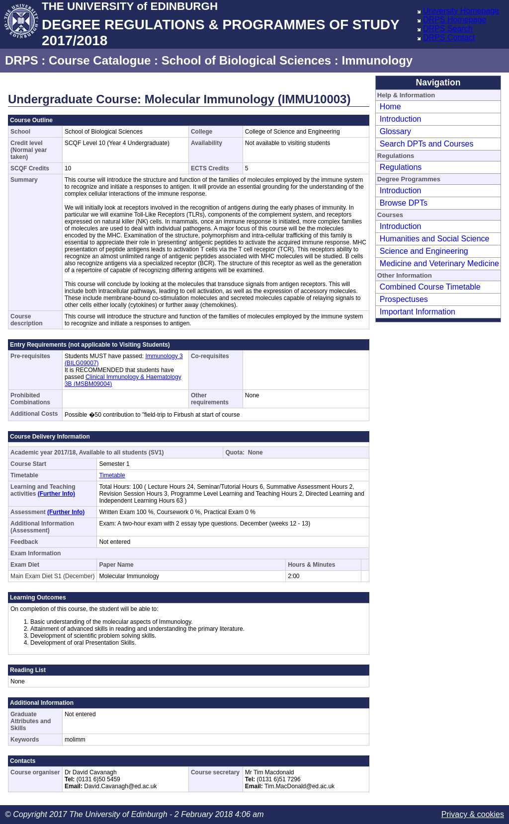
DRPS (21, 60)
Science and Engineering (424, 251)
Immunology (377, 60)
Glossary (395, 131)
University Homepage (461, 10)
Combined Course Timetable (430, 287)
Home (390, 106)
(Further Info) (56, 493)
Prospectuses (404, 299)
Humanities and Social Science (435, 238)
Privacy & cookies (472, 814)
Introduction (401, 119)
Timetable (112, 475)
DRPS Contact (449, 37)
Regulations (401, 167)
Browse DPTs (403, 203)
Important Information (417, 311)
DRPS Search (448, 28)
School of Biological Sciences (246, 60)
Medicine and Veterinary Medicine (439, 263)
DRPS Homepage (454, 19)
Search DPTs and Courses (427, 144)
